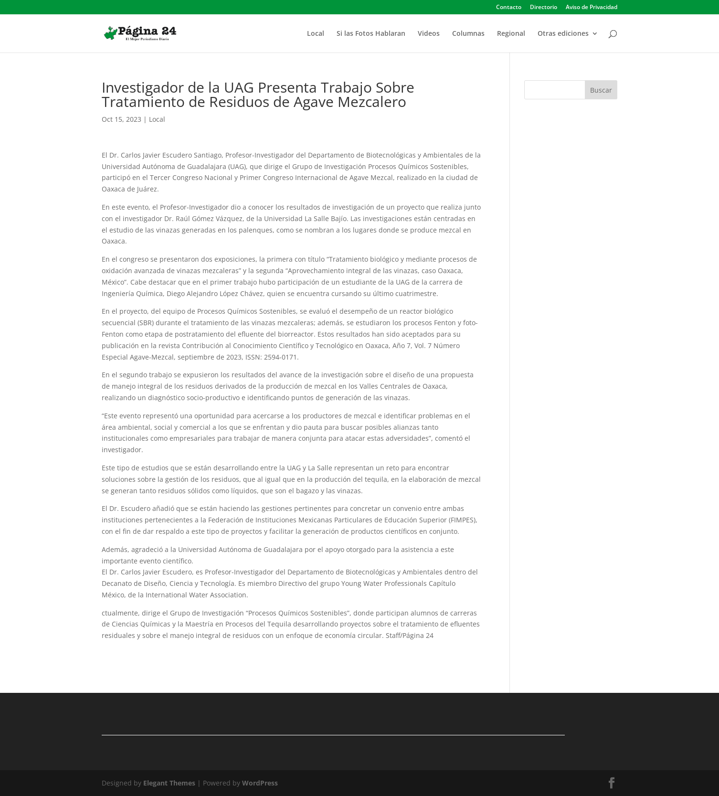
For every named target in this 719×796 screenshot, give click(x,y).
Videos (429, 34)
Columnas (468, 34)
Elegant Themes (169, 782)
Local (315, 34)
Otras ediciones (563, 34)
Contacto (508, 7)
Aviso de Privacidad (591, 7)
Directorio (543, 7)
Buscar (601, 90)
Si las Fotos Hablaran (371, 34)
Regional (511, 34)
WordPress (260, 782)
